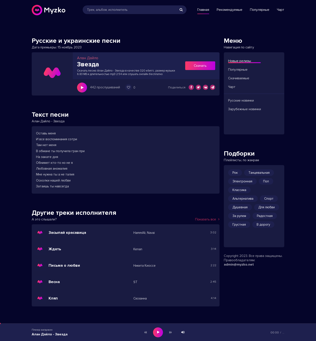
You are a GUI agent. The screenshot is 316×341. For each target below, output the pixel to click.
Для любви (266, 207)
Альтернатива (242, 199)
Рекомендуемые (229, 10)
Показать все (207, 219)
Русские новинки (241, 100)
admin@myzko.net (239, 264)
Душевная (240, 207)
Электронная (242, 181)
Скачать (200, 66)
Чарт (280, 10)
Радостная (265, 216)
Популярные (259, 10)
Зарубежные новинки (244, 109)
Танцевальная (259, 173)
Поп (266, 181)
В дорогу (263, 224)
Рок (235, 173)
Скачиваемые (238, 78)
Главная (203, 10)
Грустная (239, 224)
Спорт (268, 199)
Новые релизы (239, 61)
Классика (239, 190)
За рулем (239, 216)
